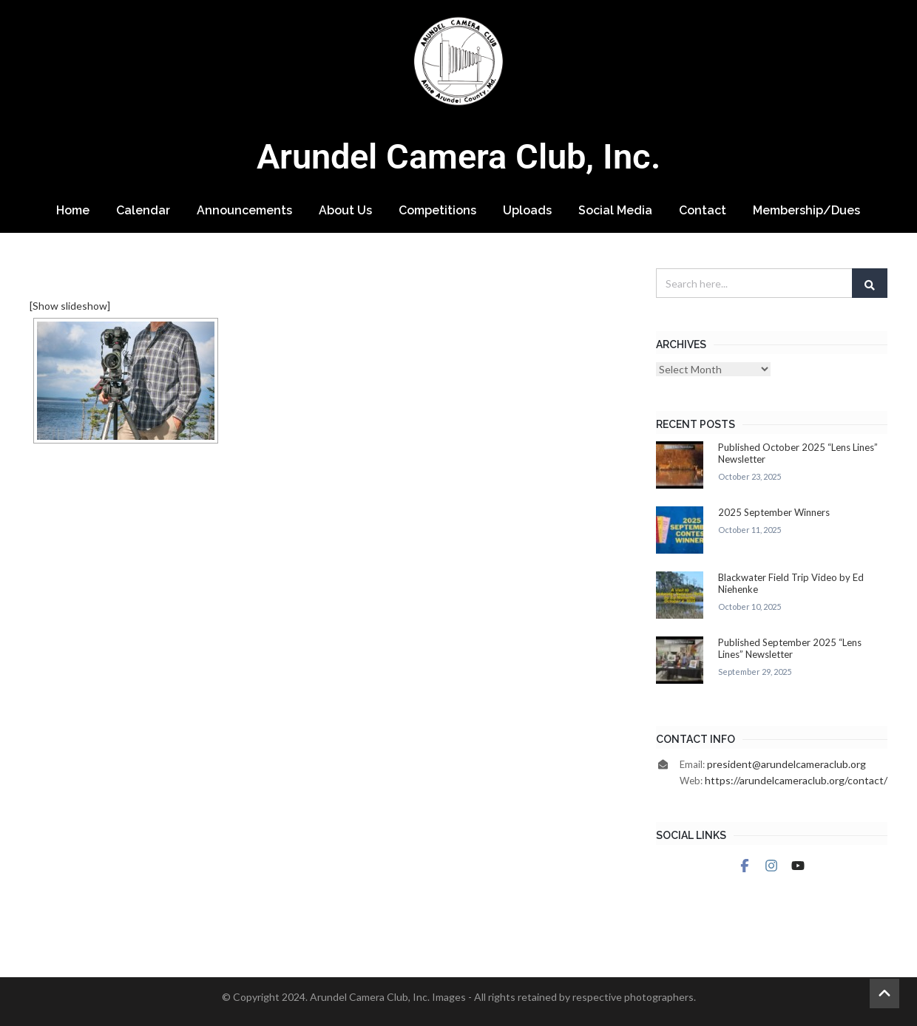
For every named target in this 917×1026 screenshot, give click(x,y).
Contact (702, 210)
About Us (345, 210)
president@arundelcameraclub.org (786, 764)
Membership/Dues (806, 210)
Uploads (527, 210)
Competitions (437, 210)
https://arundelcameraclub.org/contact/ (796, 780)
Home (72, 210)
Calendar (143, 210)
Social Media (615, 210)
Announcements (244, 210)
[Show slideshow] (70, 305)
